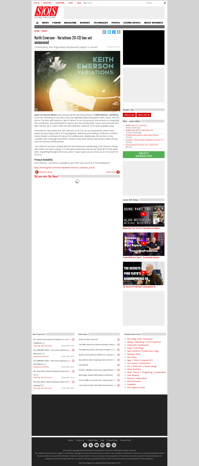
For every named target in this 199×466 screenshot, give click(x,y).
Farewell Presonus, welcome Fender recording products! (98, 349)
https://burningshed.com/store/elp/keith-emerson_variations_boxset (64, 167)
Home (37, 22)
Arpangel (37, 385)
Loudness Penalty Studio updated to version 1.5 (144, 140)
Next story (111, 172)
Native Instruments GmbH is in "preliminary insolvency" (98, 355)
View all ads (129, 114)
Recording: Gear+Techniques (43, 346)
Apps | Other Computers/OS (140, 360)
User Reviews (133, 375)
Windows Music (134, 354)
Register (47, 3)
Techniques (100, 22)
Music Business (153, 22)
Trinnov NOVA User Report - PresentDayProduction (141, 257)
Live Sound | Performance (139, 363)
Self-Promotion (134, 381)
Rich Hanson (38, 364)
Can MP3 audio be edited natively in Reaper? (98, 344)
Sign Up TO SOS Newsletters (144, 154)
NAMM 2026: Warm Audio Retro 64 (139, 130)
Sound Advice (132, 22)
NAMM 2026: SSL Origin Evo (136, 125)
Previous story (45, 172)
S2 (35, 375)
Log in (36, 3)
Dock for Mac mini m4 (88, 339)
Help (79, 3)
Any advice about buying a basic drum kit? (97, 360)
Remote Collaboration (137, 378)
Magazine (70, 22)
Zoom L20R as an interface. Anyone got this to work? (98, 380)
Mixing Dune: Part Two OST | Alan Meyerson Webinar (141, 228)
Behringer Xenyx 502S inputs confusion (96, 375)
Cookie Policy (92, 440)
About (70, 440)
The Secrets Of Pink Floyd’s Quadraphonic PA (139, 286)
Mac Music (132, 357)
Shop (70, 3)
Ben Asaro (38, 354)
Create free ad (144, 114)
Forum (56, 22)
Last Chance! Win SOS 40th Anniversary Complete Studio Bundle (98, 385)
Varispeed (83, 365)
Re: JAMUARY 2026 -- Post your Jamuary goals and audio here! (53, 350)
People (116, 22)
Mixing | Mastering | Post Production (144, 342)
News (45, 22)
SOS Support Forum (136, 387)
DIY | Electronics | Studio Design (142, 366)
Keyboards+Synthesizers (41, 356)
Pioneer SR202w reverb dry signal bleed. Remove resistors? (98, 370)
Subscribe (60, 3)
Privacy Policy (112, 440)
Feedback (131, 384)
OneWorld (38, 343)
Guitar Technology (135, 348)
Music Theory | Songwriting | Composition (146, 372)
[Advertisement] (143, 178)
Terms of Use (125, 440)
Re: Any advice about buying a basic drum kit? (53, 371)
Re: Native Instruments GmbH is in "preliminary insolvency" (53, 339)
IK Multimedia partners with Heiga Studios (142, 135)
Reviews (85, 22)
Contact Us (80, 440)
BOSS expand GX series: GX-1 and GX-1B (142, 145)
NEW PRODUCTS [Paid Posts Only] (143, 351)
